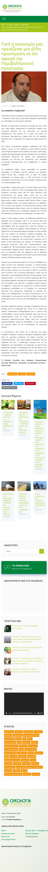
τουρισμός (27, 774)
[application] (24, 704)
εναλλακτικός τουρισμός (34, 767)
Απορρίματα (38, 732)
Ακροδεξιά (19, 732)
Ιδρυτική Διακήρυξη (32, 833)
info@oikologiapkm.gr (13, 819)
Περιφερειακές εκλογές (12, 760)
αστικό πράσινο (9, 767)
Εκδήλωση (26, 742)
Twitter (18, 383)
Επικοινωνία (5, 836)
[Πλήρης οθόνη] (41, 713)
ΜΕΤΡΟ (30, 753)
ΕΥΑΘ (19, 742)
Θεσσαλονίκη (33, 746)
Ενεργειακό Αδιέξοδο (11, 746)
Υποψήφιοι (26, 763)
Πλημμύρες (25, 760)
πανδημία (16, 770)
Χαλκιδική (35, 763)
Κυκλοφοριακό (21, 753)
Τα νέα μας (9, 25)
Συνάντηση (8, 763)
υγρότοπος (36, 774)
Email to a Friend (9, 387)
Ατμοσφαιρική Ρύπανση (31, 735)
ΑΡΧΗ (3, 24)
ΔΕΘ (24, 739)
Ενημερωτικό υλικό (8, 833)
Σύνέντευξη (17, 763)
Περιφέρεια (31, 756)
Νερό (6, 756)
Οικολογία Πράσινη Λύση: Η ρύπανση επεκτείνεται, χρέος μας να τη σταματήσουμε (24, 503)
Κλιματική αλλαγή (30, 749)
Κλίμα (21, 749)
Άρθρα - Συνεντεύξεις (22, 25)
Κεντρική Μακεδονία (11, 749)
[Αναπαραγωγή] (6, 713)
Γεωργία (18, 739)
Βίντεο (3, 830)
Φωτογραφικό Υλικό (8, 839)
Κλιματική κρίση (10, 753)
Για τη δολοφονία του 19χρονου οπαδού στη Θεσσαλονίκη (40, 500)
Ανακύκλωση (28, 732)
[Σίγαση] (38, 713)
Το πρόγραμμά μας (31, 836)
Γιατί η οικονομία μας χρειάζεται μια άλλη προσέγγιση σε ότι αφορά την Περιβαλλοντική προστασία (22, 56)
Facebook (7, 383)
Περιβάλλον (30, 374)
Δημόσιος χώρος (10, 742)
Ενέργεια (34, 742)
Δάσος (30, 739)
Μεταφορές (38, 753)
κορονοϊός (8, 770)
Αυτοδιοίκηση (9, 739)
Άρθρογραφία (12, 374)
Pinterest (30, 383)
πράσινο (24, 770)
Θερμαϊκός (23, 746)
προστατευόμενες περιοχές (13, 774)
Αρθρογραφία (17, 735)
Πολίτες (33, 760)
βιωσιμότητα (21, 767)
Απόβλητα (8, 735)
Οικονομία (22, 374)
